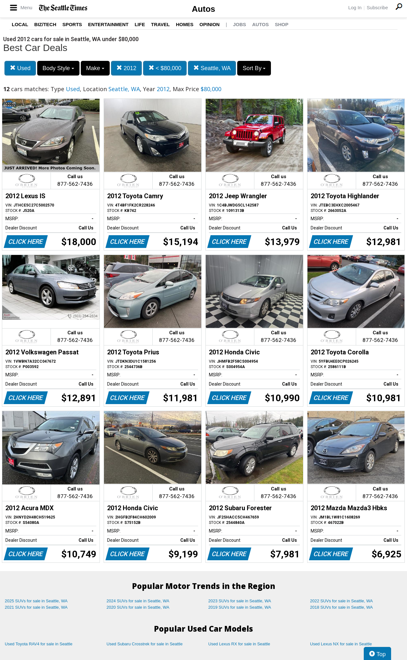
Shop (281, 24)
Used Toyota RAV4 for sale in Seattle (38, 644)
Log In (355, 7)
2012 (126, 68)
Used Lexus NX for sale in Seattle (341, 644)
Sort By (254, 68)
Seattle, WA (212, 68)
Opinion (209, 24)
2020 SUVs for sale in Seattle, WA (138, 607)
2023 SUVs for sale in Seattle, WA (239, 600)
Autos (203, 9)
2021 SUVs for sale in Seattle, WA (36, 607)
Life (140, 24)
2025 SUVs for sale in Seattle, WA (36, 600)
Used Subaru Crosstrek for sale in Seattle (145, 644)
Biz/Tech (45, 24)
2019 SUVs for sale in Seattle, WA (239, 607)
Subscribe (377, 7)
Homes (184, 24)
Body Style (58, 68)
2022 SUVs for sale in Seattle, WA (341, 600)
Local (20, 24)
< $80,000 (165, 68)
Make (95, 68)
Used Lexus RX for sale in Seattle (239, 644)
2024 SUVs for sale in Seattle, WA (138, 600)
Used (20, 68)
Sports (72, 24)
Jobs (239, 24)
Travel (160, 24)
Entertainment (108, 24)
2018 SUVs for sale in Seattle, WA (341, 607)
